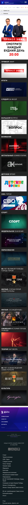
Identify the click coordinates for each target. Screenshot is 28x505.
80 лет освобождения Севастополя (13, 491)
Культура (5, 470)
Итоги (4, 495)
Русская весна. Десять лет (11, 503)
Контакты (4, 424)
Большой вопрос (8, 493)
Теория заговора (7, 457)
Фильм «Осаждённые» (9, 485)
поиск (3, 427)
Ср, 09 (10, 7)
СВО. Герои (6, 459)
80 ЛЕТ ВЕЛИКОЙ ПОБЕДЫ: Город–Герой (13, 480)
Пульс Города (7, 463)
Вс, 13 (26, 7)
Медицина (6, 468)
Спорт (4, 455)
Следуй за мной (7, 461)
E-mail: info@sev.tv (14, 436)
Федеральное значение (9, 472)
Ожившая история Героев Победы (13, 483)
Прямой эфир (5, 416)
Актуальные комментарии (10, 474)
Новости (3, 419)
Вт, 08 (6, 7)
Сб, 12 (22, 7)
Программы (4, 421)
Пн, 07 (1, 7)
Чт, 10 (14, 7)
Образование (6, 477)
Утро (4, 501)
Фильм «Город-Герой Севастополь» (13, 487)
